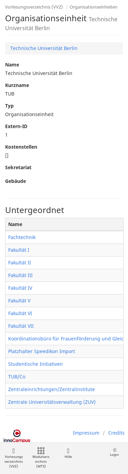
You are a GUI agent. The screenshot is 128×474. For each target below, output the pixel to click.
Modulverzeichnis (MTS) (40, 458)
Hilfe (68, 453)
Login (114, 452)
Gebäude (15, 181)
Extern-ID (16, 126)
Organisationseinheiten (93, 7)
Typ (9, 105)
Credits (116, 432)
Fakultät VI (20, 313)
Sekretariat (18, 167)
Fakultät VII (21, 326)
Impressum (86, 432)
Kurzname (17, 85)
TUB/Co (16, 376)
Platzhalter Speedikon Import (41, 351)
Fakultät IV (20, 288)
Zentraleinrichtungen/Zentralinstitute (51, 389)
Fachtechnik (21, 237)
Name (12, 64)
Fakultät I (18, 250)
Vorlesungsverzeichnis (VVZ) (34, 7)
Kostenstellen (21, 147)
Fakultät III (20, 275)
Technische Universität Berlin (43, 48)
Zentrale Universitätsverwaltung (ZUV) (52, 402)
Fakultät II (19, 262)
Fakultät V (19, 300)
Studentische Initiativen (35, 364)
